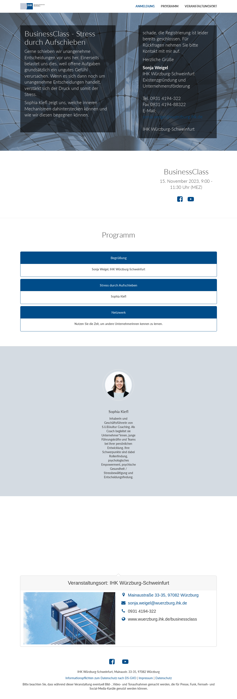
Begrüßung (119, 258)
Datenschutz (163, 678)
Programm (169, 6)
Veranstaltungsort (201, 6)
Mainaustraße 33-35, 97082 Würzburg (163, 595)
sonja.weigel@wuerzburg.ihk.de (172, 116)
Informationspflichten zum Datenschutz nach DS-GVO (100, 678)
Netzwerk (118, 312)
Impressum (146, 678)
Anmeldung (145, 6)
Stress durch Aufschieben (118, 285)
